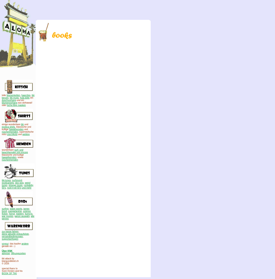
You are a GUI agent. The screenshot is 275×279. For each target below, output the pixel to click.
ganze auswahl (22, 216)
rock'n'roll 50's (14, 188)
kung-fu (28, 213)
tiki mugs (14, 98)
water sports (16, 209)
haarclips (26, 95)
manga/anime (15, 211)
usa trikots (12, 134)
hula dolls (25, 98)
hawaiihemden (16, 129)
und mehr (26, 188)
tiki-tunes (6, 180)
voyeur (5, 243)
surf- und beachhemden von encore (15, 151)
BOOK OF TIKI (9, 273)
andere (24, 243)
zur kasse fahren (10, 231)
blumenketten (13, 95)
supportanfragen (10, 239)
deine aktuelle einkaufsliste (15, 234)
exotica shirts (8, 127)
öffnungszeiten (18, 253)
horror (12, 213)
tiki (22, 124)
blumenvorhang (9, 102)
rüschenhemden (10, 132)
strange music (16, 185)
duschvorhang (9, 100)
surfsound (17, 180)
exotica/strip (8, 183)
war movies (7, 216)
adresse (6, 253)
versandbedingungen (12, 236)
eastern (20, 213)
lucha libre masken (16, 105)
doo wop (19, 183)
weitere (26, 134)
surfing (5, 209)
